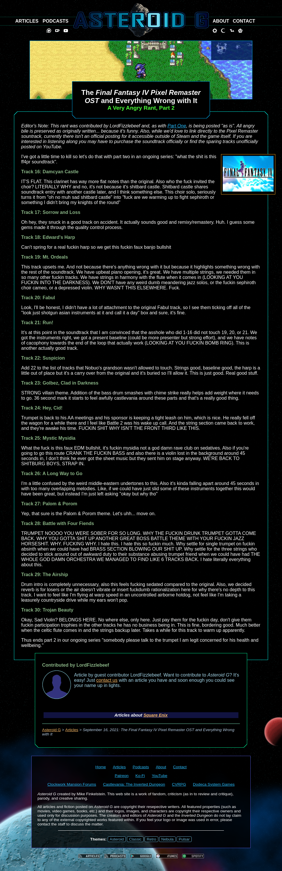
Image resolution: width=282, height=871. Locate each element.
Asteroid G (51, 730)
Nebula (167, 839)
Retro (151, 839)
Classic (135, 839)
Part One (177, 125)
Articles (71, 730)
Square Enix (155, 715)
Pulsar (184, 839)
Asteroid (117, 839)
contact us (107, 680)
